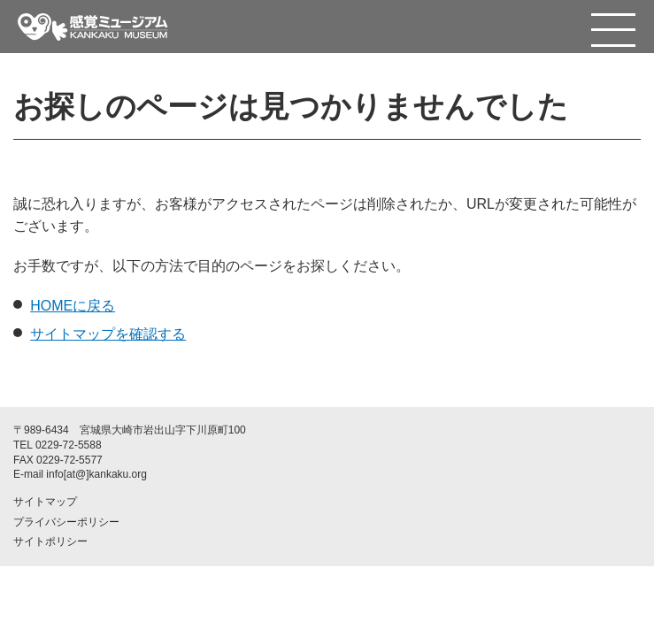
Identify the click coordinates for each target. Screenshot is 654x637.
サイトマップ (45, 501)
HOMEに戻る (72, 305)
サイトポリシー (50, 541)
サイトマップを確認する (108, 334)
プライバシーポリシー (66, 522)
